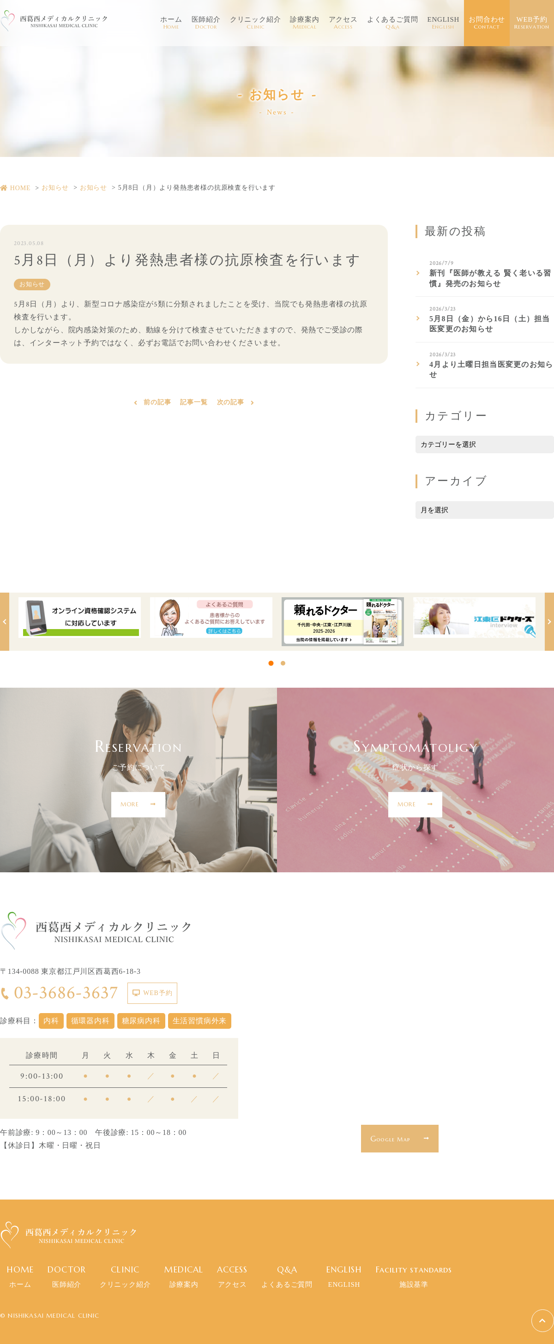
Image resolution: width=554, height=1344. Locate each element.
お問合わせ (487, 23)
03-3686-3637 (59, 993)
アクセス (343, 23)
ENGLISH (443, 23)
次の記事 (230, 404)
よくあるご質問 (392, 23)
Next (549, 622)
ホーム (171, 23)
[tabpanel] (79, 617)
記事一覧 (193, 404)
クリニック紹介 (255, 23)
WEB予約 (531, 23)
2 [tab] (283, 663)
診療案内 (304, 23)
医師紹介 (206, 23)
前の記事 (157, 404)
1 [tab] (271, 663)
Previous (4, 622)
